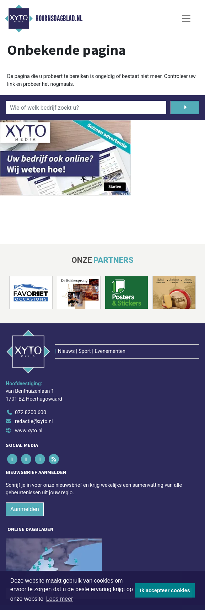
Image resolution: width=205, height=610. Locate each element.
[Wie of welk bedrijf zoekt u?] (86, 107)
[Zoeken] (185, 107)
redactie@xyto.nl (34, 421)
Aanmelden (24, 509)
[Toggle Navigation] (186, 18)
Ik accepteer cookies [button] (165, 590)
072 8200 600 (30, 413)
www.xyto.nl (28, 431)
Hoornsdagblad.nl (59, 18)
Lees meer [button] (59, 599)
